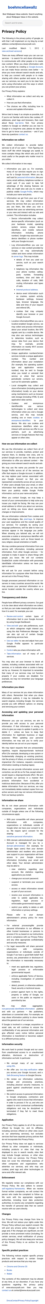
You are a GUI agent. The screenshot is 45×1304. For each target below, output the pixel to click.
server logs (18, 256)
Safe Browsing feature (16, 1075)
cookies (36, 418)
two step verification (28, 1070)
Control (10, 650)
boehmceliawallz (22, 7)
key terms (19, 123)
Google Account (36, 67)
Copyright (34, 1300)
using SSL (11, 1066)
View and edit (12, 626)
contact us (23, 134)
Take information (14, 654)
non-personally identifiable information (18, 1009)
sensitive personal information (20, 836)
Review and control (15, 616)
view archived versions (11, 51)
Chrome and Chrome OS (17, 1266)
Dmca (9, 1300)
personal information (26, 177)
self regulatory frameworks (13, 1189)
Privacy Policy (24, 1300)
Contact (15, 1300)
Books (9, 1270)
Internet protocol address (27, 290)
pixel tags (28, 519)
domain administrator (16, 846)
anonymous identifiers (21, 420)
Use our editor (13, 641)
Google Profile (26, 192)
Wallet (9, 1274)
